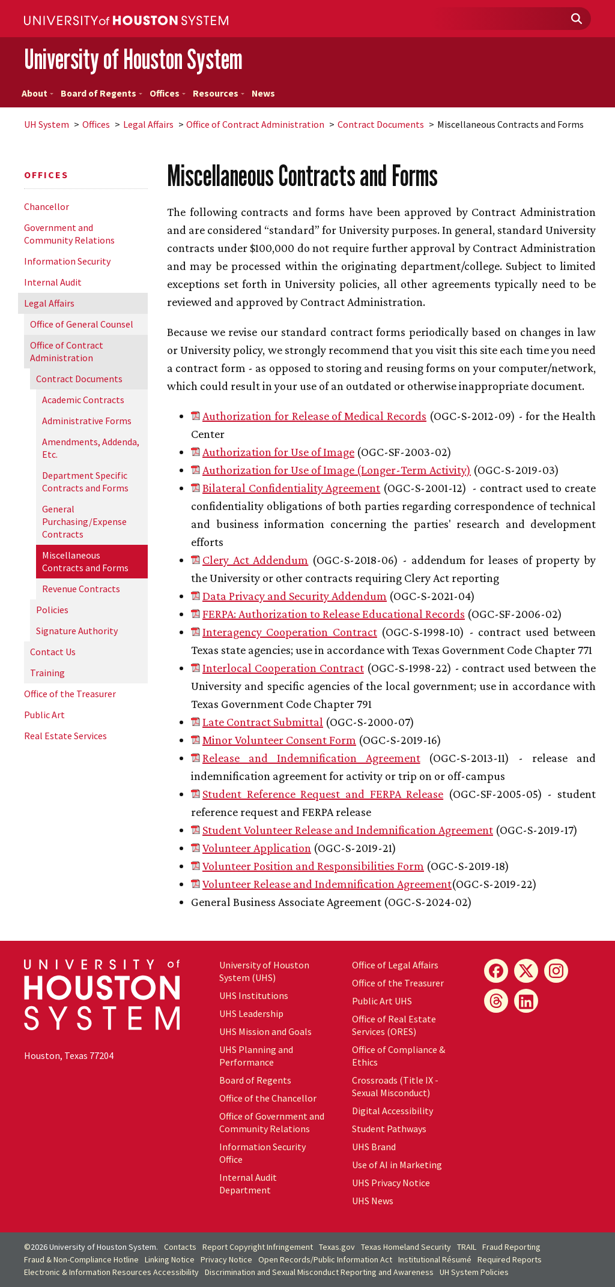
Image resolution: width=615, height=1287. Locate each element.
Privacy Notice (226, 1259)
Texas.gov (337, 1246)
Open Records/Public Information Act (325, 1259)
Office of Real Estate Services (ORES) (394, 1025)
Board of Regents (101, 93)
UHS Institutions (253, 995)
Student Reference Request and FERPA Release (322, 793)
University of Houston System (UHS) (264, 971)
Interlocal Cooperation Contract (283, 667)
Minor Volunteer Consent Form (279, 739)
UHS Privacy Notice (391, 1183)
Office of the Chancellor (268, 1098)
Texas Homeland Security (406, 1246)
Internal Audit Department (248, 1183)
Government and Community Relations (69, 233)
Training (47, 673)
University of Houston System (133, 59)
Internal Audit (53, 282)
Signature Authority (77, 631)
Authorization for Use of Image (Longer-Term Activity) (336, 469)
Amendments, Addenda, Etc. (90, 448)
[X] (526, 971)
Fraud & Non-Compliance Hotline (81, 1259)
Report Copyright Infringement (257, 1246)
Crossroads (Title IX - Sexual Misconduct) (395, 1086)
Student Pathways (389, 1129)
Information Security (67, 261)
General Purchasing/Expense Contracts (84, 521)
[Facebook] (496, 971)
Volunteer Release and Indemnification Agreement (327, 883)
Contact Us (53, 652)
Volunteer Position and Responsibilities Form (313, 865)
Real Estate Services (65, 736)
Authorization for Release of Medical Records (314, 415)
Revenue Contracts (81, 589)
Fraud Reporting (511, 1246)
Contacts (180, 1246)
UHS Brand (374, 1147)
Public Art (44, 715)
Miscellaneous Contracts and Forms (85, 561)
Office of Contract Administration (255, 124)
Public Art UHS (382, 1001)
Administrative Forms (87, 421)
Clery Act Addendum (255, 559)
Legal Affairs (148, 124)
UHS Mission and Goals (265, 1031)
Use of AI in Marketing (397, 1165)
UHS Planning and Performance (256, 1055)
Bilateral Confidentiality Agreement (291, 487)
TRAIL (466, 1246)
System (46, 124)
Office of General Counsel (81, 324)
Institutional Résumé (434, 1259)
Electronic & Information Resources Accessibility (111, 1272)
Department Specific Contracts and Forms (85, 481)
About (37, 93)
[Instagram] (556, 971)
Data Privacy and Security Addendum (294, 595)
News (263, 93)
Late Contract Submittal (262, 721)
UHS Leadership (251, 1013)
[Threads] (496, 1001)
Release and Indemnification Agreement (311, 757)
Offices (168, 93)
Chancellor (46, 206)
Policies (52, 610)
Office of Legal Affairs (395, 965)
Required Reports (509, 1259)
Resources (218, 93)
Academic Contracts (83, 400)
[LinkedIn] (526, 1001)
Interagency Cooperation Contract (289, 631)
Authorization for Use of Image (278, 451)
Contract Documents (381, 124)
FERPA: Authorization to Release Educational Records (333, 613)
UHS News (372, 1201)
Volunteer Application (256, 847)
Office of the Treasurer (70, 694)
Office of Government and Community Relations (271, 1122)
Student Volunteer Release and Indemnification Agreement (347, 829)
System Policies (474, 1272)
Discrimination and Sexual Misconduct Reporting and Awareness (319, 1272)
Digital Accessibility (392, 1111)
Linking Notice (170, 1259)
